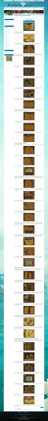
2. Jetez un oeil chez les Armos (8, 21)
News (7, 7)
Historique (25, 414)
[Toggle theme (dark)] (5, 7)
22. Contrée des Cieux (7, 46)
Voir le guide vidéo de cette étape (29, 21)
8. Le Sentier (6, 34)
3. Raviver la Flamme (7, 22)
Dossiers (19, 7)
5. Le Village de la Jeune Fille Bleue (8, 31)
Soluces (11, 7)
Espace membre (41, 7)
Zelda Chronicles (24, 418)
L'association (29, 414)
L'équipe (16, 414)
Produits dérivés (35, 7)
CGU (32, 414)
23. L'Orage (6, 47)
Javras (25, 419)
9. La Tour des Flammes (7, 35)
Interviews (24, 7)
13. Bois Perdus (6, 38)
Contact (22, 414)
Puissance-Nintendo (24, 416)
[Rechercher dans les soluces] (37, 9)
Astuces (5, 52)
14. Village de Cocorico (7, 39)
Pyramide (42, 407)
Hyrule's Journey (32, 417)
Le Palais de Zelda (19, 417)
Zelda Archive (28, 418)
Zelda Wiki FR (26, 417)
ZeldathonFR (29, 417)
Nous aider (19, 414)
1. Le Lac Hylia (6, 28)
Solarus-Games (22, 417)
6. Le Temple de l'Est (7, 32)
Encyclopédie (29, 7)
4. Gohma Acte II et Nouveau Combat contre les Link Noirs (8, 23)
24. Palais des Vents (7, 48)
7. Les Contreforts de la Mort (8, 33)
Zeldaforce (35, 417)
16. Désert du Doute (7, 41)
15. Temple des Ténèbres (7, 40)
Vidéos (15, 7)
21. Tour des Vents (7, 45)
